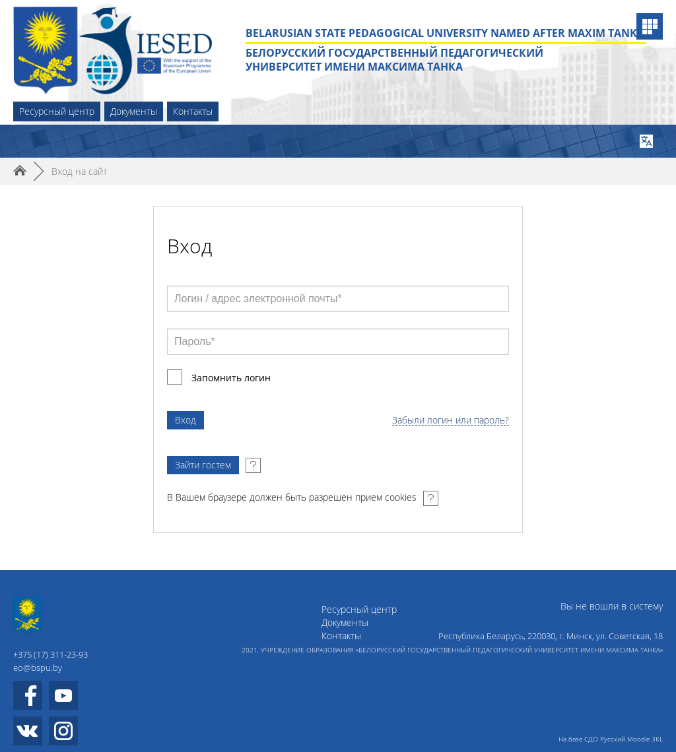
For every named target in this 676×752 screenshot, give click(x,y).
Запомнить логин (231, 377)
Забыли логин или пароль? (450, 420)
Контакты (193, 111)
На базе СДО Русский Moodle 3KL (610, 738)
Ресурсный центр (56, 111)
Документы (133, 111)
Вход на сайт (79, 171)
